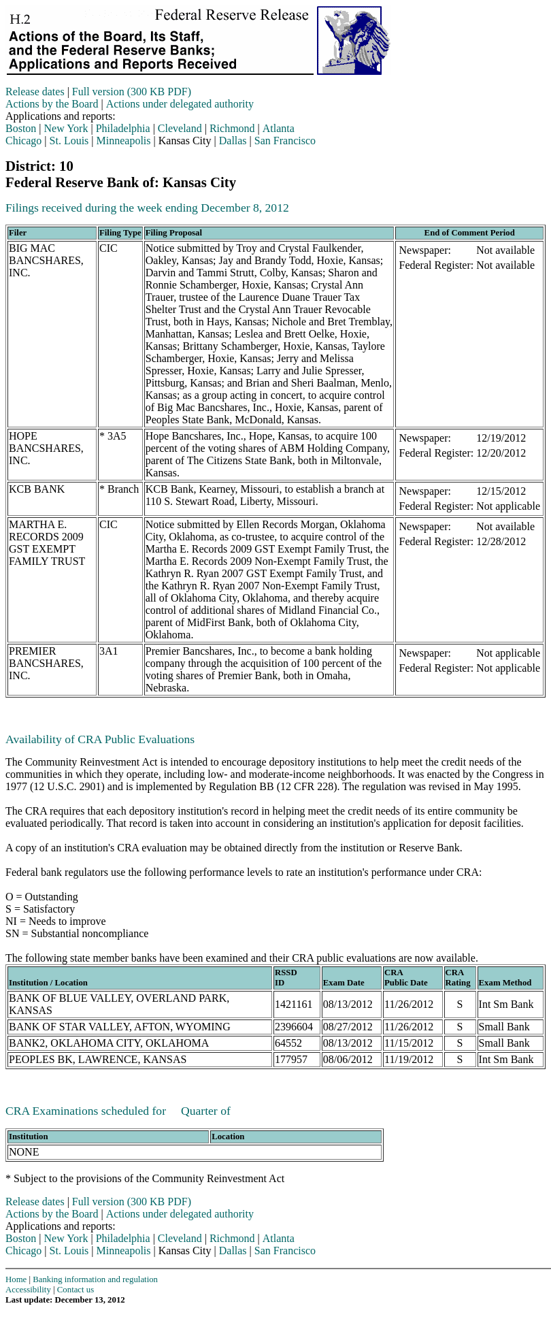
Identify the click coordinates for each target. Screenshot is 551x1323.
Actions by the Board (51, 104)
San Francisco (285, 140)
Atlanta (279, 128)
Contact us (75, 1289)
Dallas (233, 140)
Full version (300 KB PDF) (131, 91)
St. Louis (69, 140)
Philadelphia (123, 128)
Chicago (23, 140)
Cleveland (180, 128)
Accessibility (28, 1289)
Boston (20, 128)
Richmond (232, 128)
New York (66, 128)
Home (16, 1279)
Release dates (35, 91)
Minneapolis (124, 140)
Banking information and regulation (95, 1279)
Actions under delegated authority (180, 104)
